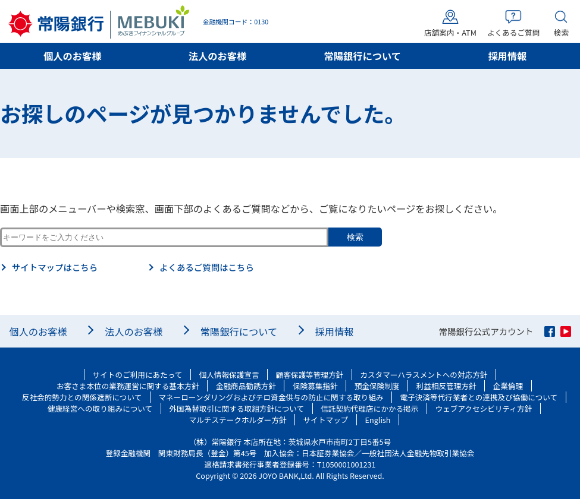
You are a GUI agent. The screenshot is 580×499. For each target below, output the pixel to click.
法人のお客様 (218, 56)
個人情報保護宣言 (229, 374)
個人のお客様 (72, 56)
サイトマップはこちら (55, 267)
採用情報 (507, 56)
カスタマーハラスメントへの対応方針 (423, 374)
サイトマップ (326, 419)
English (378, 419)
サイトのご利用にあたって (138, 374)
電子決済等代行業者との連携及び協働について (479, 397)
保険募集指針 (315, 385)
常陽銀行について (363, 56)
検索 (355, 237)
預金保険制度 (377, 385)
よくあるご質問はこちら (206, 267)
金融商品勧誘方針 (246, 385)
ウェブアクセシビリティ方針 (483, 408)
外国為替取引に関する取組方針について (236, 408)
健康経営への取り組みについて (100, 408)
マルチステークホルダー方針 (238, 419)
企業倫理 (508, 385)
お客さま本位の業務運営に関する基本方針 (128, 385)
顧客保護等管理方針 (310, 374)
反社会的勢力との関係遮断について (82, 397)
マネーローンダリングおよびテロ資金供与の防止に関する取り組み (270, 397)
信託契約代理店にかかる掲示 (369, 408)
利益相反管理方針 (446, 385)
